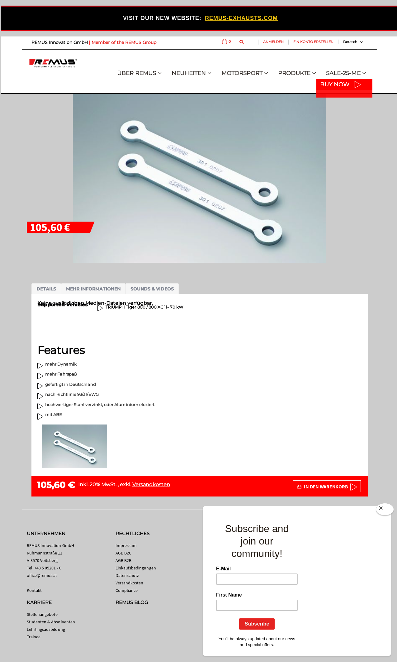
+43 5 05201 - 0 (47, 568)
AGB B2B (123, 560)
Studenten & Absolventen (51, 622)
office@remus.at (42, 575)
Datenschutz (127, 575)
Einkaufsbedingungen (136, 568)
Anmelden (273, 42)
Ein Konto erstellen (313, 42)
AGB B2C (123, 553)
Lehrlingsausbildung (46, 629)
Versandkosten (151, 484)
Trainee (33, 637)
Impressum (126, 545)
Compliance (127, 590)
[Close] (385, 510)
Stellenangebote (42, 614)
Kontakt (34, 590)
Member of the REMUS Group (124, 42)
